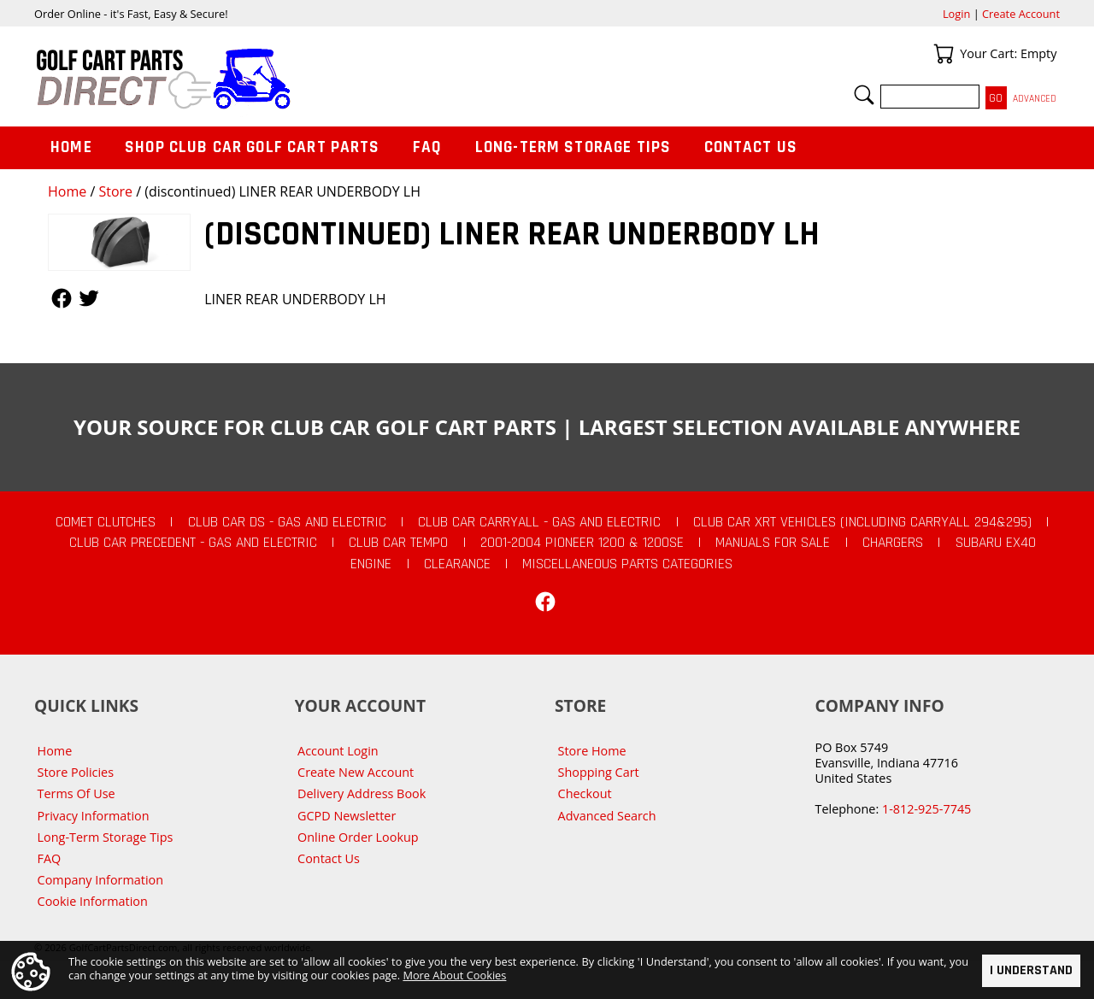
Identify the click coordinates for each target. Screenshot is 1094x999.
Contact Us (751, 147)
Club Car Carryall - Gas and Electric (539, 522)
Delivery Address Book (361, 793)
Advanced (1034, 98)
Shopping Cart (598, 772)
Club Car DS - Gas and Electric (287, 522)
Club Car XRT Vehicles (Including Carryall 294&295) (862, 522)
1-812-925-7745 (926, 809)
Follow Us (61, 298)
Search (864, 95)
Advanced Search (607, 816)
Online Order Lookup (358, 837)
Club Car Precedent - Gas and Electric (193, 542)
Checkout (585, 793)
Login (956, 13)
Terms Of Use (76, 793)
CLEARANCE (457, 564)
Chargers (892, 542)
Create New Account (355, 772)
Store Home (592, 751)
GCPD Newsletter (346, 816)
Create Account (1021, 13)
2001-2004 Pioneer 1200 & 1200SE (582, 542)
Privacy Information (94, 816)
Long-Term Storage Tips (573, 147)
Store (115, 191)
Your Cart (943, 54)
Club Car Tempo (398, 542)
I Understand (1031, 970)
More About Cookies (454, 974)
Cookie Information (93, 901)
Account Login (338, 751)
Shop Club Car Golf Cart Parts (252, 147)
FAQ (427, 147)
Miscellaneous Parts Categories (627, 564)
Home (67, 191)
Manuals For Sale (772, 542)
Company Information (100, 880)
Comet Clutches (106, 522)
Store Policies (76, 772)
